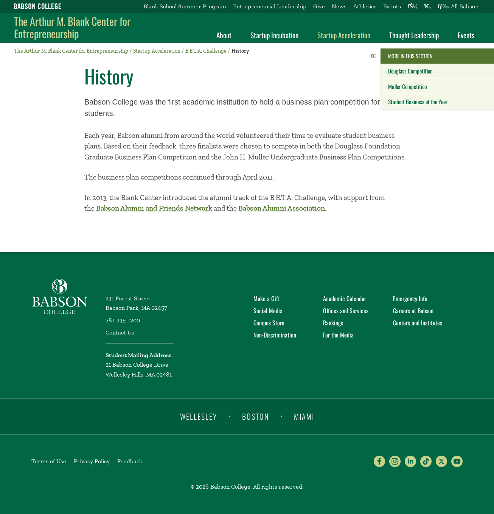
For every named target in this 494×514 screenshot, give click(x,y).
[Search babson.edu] (428, 6)
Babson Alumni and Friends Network (154, 208)
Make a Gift (266, 298)
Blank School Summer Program (184, 6)
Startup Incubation (274, 35)
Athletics (364, 6)
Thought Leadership (414, 35)
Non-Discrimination (274, 334)
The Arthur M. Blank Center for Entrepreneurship (72, 27)
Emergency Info (410, 298)
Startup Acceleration (343, 35)
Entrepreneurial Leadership (269, 6)
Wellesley (198, 416)
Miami (304, 416)
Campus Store (268, 322)
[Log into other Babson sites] (412, 6)
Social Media (268, 310)
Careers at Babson (413, 310)
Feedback (129, 461)
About (223, 35)
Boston (255, 416)
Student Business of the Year (417, 101)
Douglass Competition (410, 71)
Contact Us (120, 332)
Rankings (333, 322)
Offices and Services (345, 310)
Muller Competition (407, 86)
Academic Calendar (344, 298)
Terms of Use (48, 461)
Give (319, 6)
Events (392, 6)
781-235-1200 (123, 320)
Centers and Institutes (417, 322)
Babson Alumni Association (281, 208)
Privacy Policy (92, 461)
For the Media (338, 334)
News (339, 6)
